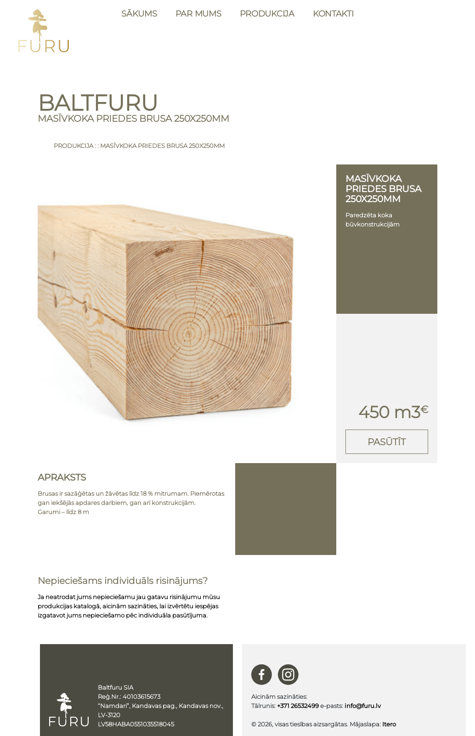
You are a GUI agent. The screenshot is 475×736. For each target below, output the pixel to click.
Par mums (198, 14)
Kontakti (333, 14)
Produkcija (267, 14)
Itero (389, 724)
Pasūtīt (387, 441)
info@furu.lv (363, 705)
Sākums (139, 14)
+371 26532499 (298, 705)
